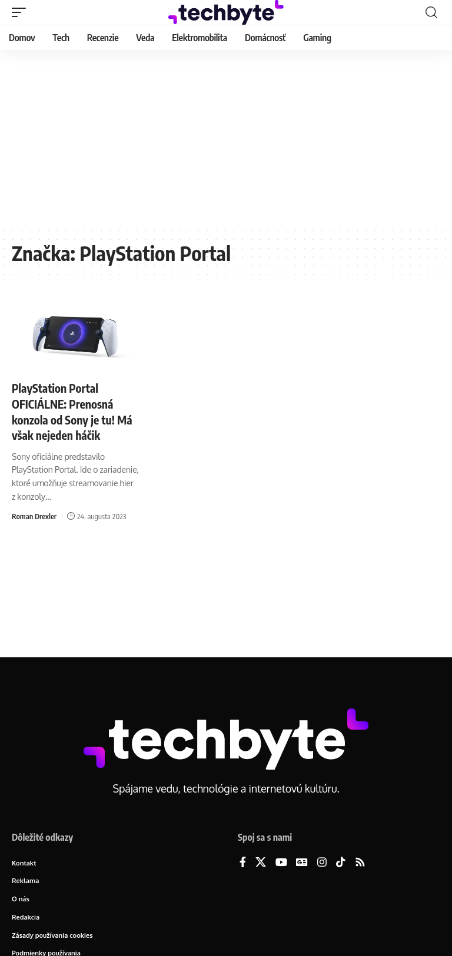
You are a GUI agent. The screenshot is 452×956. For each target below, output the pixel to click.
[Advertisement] (226, 138)
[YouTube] (281, 863)
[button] (22, 12)
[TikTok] (340, 863)
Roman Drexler (34, 515)
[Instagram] (321, 863)
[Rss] (360, 863)
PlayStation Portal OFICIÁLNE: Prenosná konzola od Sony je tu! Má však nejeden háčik (74, 410)
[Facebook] (243, 863)
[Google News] (302, 863)
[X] (261, 863)
